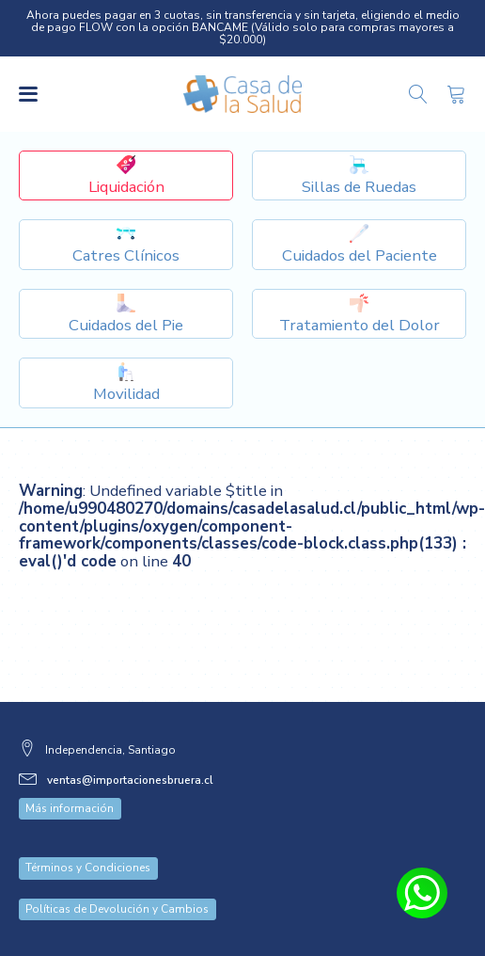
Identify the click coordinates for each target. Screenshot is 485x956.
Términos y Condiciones (87, 867)
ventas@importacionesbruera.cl (130, 780)
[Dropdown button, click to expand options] (359, 175)
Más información (69, 808)
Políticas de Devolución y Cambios (117, 908)
